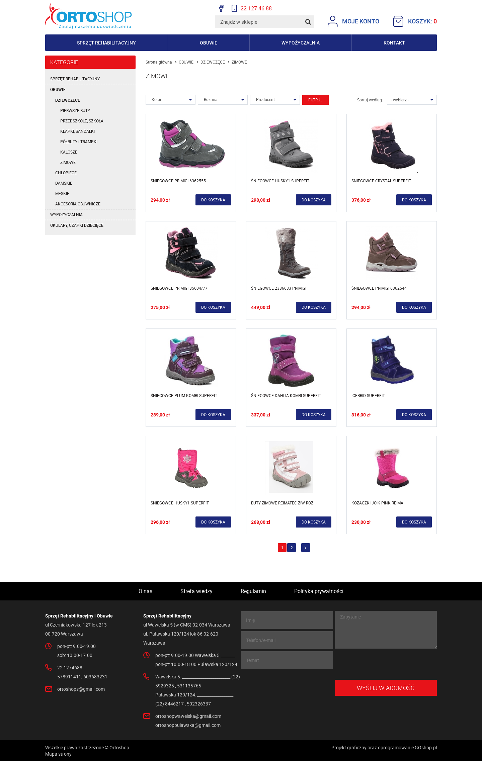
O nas (145, 591)
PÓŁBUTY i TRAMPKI (78, 141)
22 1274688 (69, 667)
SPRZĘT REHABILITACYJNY (75, 78)
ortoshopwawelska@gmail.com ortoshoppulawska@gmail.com (188, 720)
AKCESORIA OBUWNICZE (77, 203)
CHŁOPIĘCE (66, 172)
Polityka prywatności (318, 591)
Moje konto (353, 21)
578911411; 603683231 (82, 676)
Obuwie (208, 42)
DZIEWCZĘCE (67, 100)
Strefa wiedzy (196, 591)
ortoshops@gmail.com (81, 689)
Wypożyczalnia (301, 42)
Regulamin (253, 591)
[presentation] (386, 664)
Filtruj (315, 99)
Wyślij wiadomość (386, 688)
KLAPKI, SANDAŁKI (77, 131)
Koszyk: (415, 21)
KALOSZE (68, 152)
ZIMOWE (68, 162)
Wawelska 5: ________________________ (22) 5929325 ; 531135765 (197, 681)
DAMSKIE (63, 183)
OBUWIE (58, 89)
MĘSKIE (62, 193)
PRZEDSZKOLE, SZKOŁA (81, 120)
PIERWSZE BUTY (75, 110)
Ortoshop (88, 16)
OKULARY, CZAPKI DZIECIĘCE (76, 225)
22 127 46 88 (252, 8)
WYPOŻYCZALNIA (66, 214)
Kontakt (394, 42)
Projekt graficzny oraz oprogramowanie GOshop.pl (384, 747)
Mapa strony (58, 754)
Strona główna (159, 62)
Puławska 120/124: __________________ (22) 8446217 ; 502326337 (194, 699)
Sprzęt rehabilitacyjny (106, 42)
